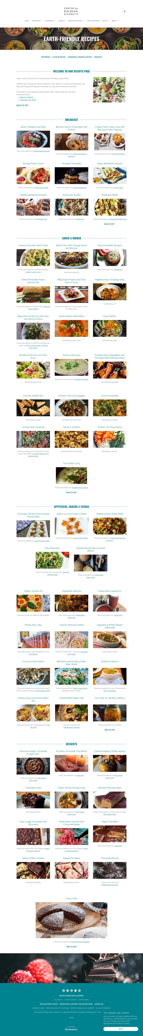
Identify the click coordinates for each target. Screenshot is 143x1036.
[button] (124, 11)
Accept (121, 1029)
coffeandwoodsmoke (42, 151)
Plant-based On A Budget (80, 942)
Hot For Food (118, 188)
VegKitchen (118, 270)
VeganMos (118, 846)
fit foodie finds (42, 219)
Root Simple (33, 654)
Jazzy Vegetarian (109, 691)
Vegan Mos (118, 615)
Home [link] (27, 21)
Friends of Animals (81, 379)
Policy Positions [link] (93, 21)
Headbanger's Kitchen (80, 488)
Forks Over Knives (118, 154)
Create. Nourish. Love (33, 272)
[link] (71, 11)
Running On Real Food (118, 219)
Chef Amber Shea (109, 814)
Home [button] (71, 1018)
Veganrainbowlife (80, 188)
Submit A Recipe (26, 97)
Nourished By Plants (42, 691)
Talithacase (80, 219)
